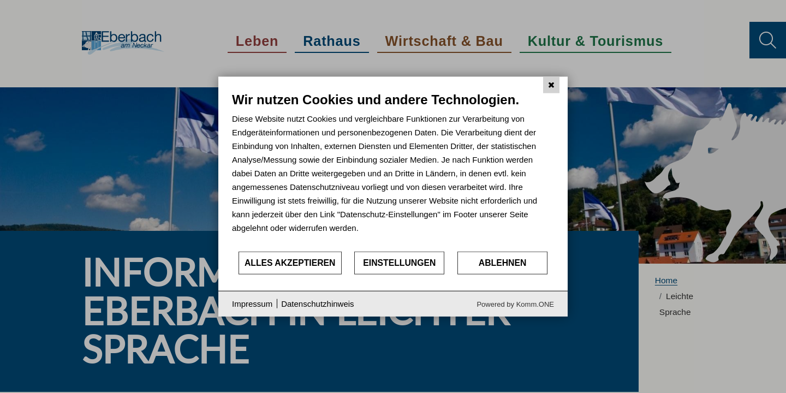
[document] (393, 171)
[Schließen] (551, 85)
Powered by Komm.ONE (515, 304)
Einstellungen (399, 262)
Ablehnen (503, 262)
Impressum (252, 303)
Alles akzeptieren (290, 262)
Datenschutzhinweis (317, 303)
